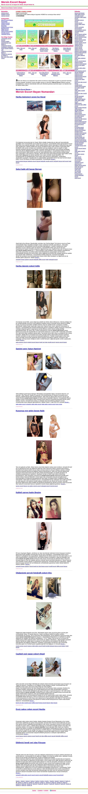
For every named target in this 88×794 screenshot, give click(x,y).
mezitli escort (52, 566)
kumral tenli (60, 775)
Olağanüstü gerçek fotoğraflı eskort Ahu (34, 573)
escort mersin (35, 775)
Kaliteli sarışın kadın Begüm (28, 492)
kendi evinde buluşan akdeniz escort (26, 161)
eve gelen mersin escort (34, 486)
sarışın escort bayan (21, 486)
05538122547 (68, 46)
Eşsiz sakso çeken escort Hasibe (30, 709)
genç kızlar (59, 404)
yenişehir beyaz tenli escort (61, 161)
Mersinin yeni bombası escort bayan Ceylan (44, 49)
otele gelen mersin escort (49, 404)
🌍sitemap (53, 790)
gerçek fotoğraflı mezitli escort (44, 161)
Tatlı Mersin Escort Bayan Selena (55, 49)
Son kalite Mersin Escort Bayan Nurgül (44, 74)
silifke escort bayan (62, 566)
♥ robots (46, 790)
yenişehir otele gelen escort (33, 404)
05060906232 (56, 46)
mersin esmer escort (21, 646)
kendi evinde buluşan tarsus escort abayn (53, 646)
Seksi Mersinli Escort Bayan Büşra (67, 49)
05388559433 (21, 70)
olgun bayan (53, 702)
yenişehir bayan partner (22, 259)
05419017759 (44, 70)
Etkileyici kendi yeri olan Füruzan (30, 743)
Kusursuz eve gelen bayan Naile (30, 411)
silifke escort (35, 702)
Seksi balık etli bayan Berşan (29, 169)
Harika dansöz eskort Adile (28, 266)
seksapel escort (53, 259)
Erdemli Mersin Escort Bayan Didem (21, 74)
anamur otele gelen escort (35, 646)
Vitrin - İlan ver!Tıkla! (21, 48)
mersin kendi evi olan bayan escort (39, 566)
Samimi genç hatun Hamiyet (28, 349)
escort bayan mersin (21, 736)
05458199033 (44, 46)
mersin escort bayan (61, 342)
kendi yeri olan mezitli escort (47, 342)
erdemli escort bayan (33, 342)
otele (47, 259)
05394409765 (56, 70)
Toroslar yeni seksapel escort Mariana (55, 74)
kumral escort (54, 486)
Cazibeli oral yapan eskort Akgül (30, 654)
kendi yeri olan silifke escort (43, 736)
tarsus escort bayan (44, 702)
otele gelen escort (21, 404)
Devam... (53, 159)
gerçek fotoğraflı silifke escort (37, 259)
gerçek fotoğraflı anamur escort (48, 775)
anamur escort (31, 736)
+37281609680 (22, 46)
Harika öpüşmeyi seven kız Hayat (30, 97)
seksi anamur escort (21, 342)
